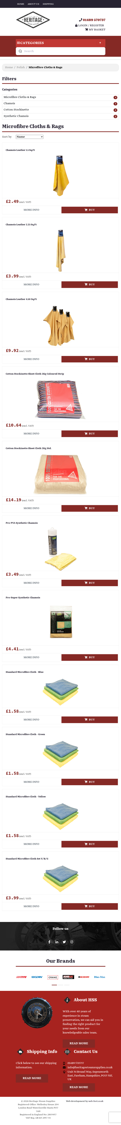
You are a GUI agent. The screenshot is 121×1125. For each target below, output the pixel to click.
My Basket (95, 29)
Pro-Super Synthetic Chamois (23, 598)
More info (31, 209)
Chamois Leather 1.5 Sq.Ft (20, 150)
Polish (21, 67)
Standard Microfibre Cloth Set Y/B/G (27, 859)
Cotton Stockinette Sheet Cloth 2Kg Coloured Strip (35, 374)
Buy (90, 209)
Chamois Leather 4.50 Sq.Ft (21, 299)
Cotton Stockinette (16, 109)
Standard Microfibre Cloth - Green (25, 734)
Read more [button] (79, 1043)
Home (20, 4)
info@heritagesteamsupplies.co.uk (90, 1067)
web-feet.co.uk (95, 1101)
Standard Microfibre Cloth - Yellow (26, 797)
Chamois (9, 103)
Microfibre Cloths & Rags (20, 97)
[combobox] (60, 51)
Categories (60, 43)
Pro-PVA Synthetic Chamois (22, 523)
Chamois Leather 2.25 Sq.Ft (21, 225)
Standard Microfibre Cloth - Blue (24, 672)
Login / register (89, 25)
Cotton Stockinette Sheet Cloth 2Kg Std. (28, 448)
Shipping (48, 4)
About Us (33, 4)
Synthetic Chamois (16, 116)
